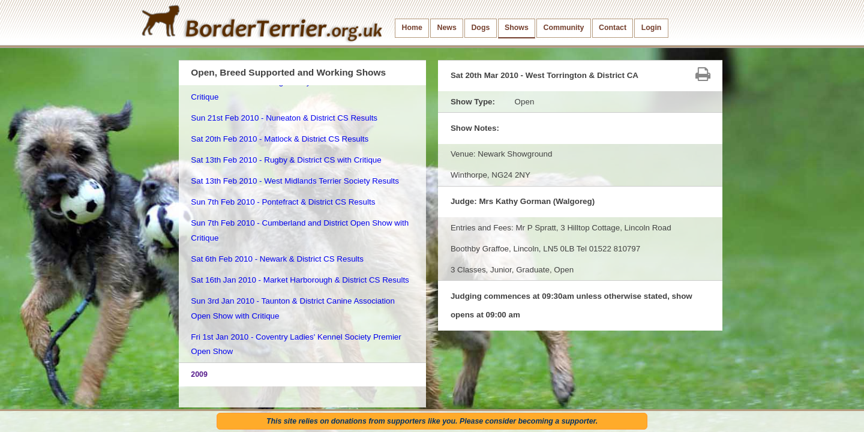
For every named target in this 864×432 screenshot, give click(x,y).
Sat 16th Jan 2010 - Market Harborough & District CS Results (300, 279)
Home (412, 27)
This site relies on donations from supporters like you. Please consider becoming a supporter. (432, 421)
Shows (517, 27)
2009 (199, 374)
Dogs (480, 27)
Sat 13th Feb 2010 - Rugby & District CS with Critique (286, 159)
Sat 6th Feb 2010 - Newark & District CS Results (277, 258)
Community (563, 27)
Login (651, 27)
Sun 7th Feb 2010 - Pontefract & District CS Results (283, 201)
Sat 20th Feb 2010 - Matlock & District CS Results (279, 138)
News (446, 27)
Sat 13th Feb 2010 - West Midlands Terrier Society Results (295, 180)
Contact (612, 27)
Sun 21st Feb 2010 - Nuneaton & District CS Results (284, 117)
